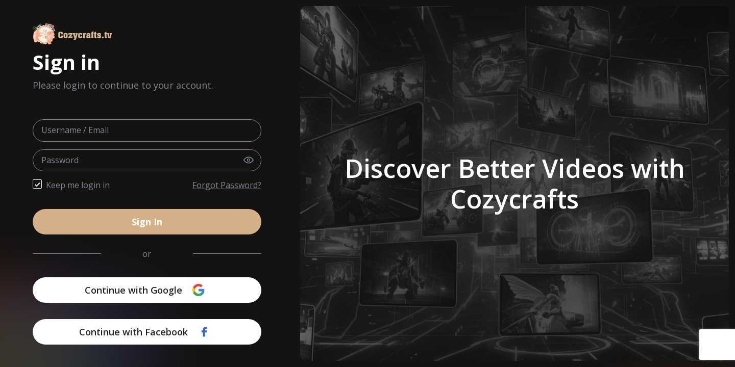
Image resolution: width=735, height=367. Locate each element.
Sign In (147, 222)
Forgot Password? (226, 185)
